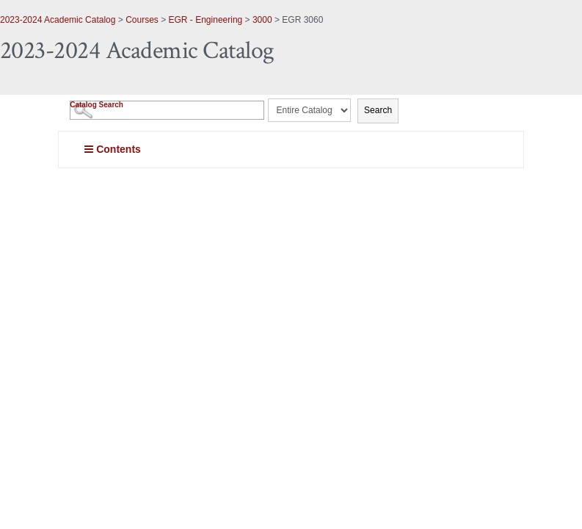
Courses (142, 20)
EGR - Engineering (206, 20)
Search (378, 110)
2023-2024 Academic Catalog (57, 20)
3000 (262, 20)
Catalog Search (96, 105)
